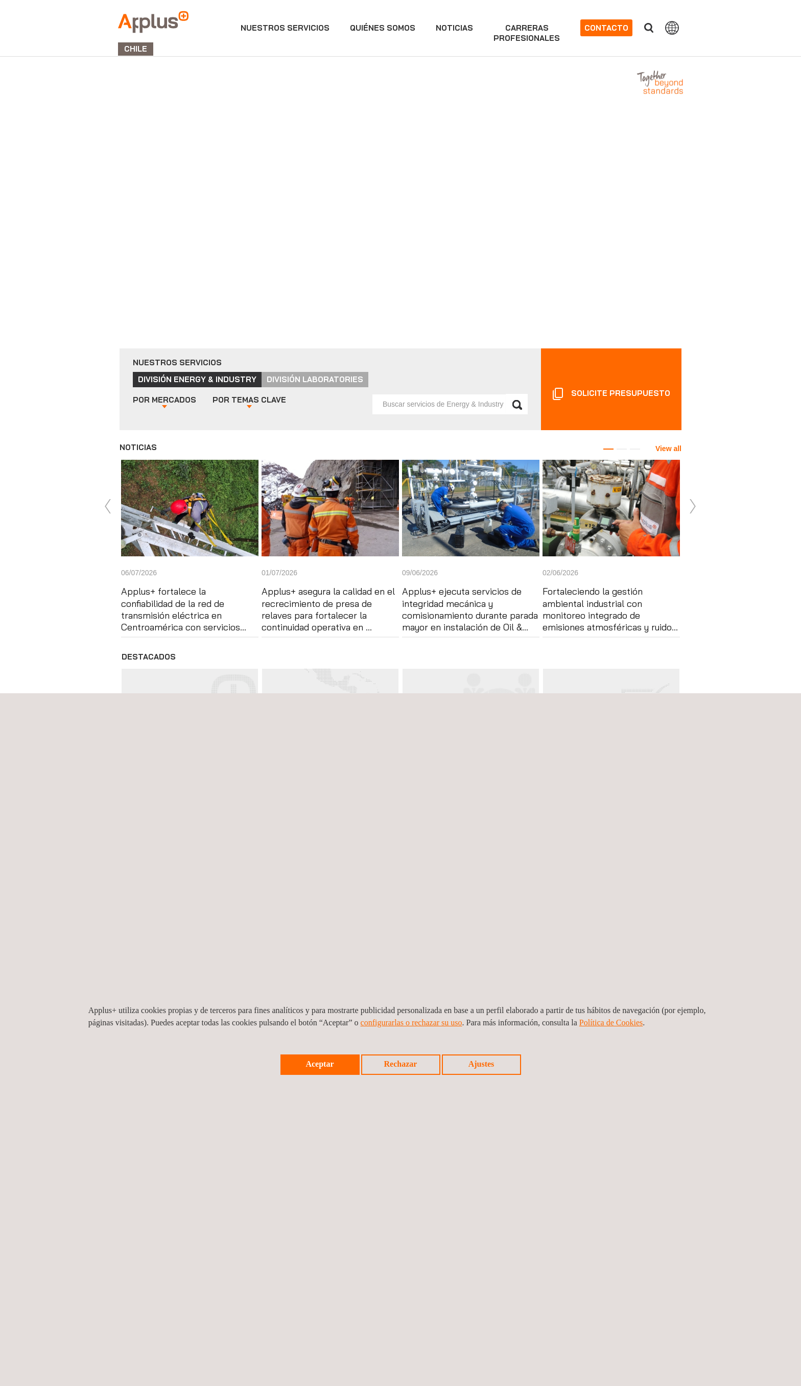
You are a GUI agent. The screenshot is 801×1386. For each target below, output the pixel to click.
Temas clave (249, 399)
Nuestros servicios (285, 28)
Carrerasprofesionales (526, 33)
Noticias (454, 28)
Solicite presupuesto (620, 393)
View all (668, 448)
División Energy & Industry (197, 379)
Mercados (164, 399)
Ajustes (481, 1064)
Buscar (649, 27)
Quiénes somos (382, 28)
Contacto (606, 28)
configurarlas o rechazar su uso (411, 1022)
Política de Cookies (611, 1022)
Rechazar (400, 1064)
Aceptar (319, 1064)
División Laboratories (315, 379)
